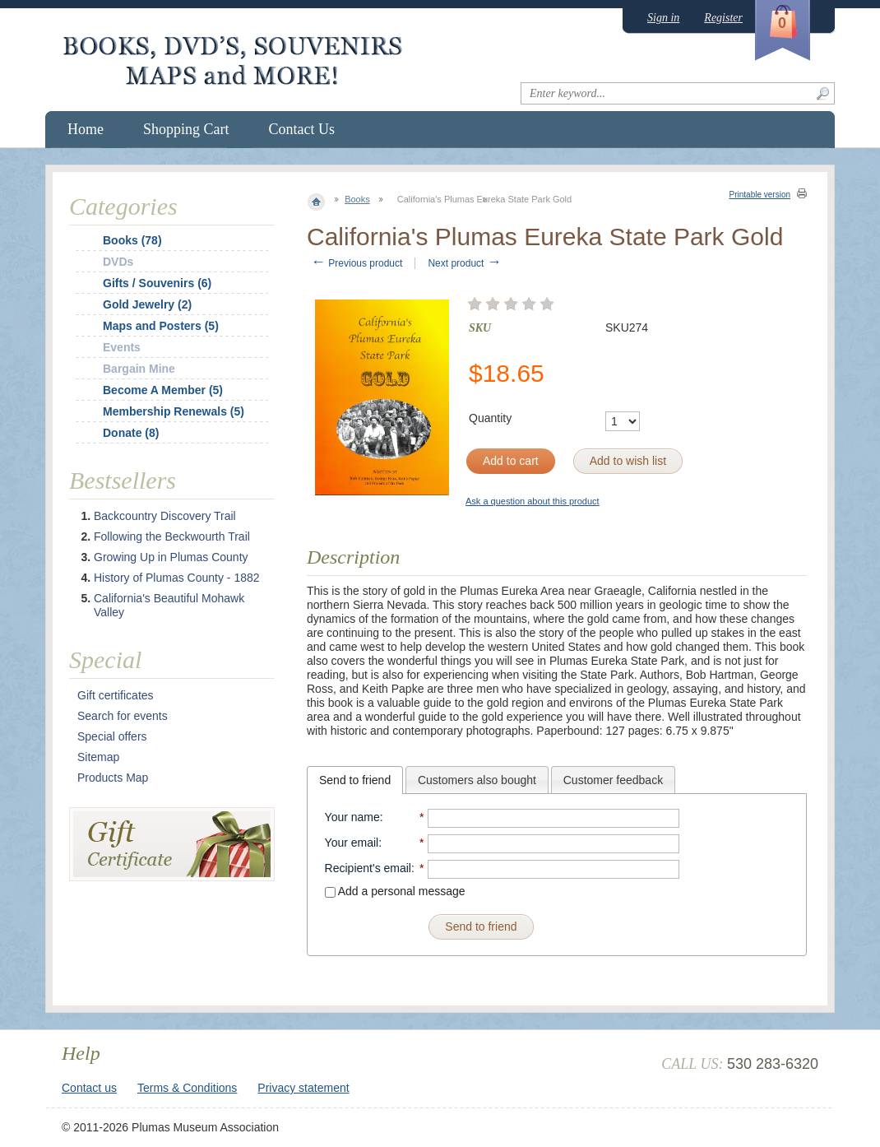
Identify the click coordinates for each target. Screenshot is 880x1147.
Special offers (112, 736)
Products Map (112, 777)
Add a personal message (395, 891)
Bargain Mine (139, 368)
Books (357, 199)
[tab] (355, 780)
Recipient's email (368, 868)
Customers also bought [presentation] (477, 780)
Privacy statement (303, 1087)
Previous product (356, 263)
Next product (464, 263)
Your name (352, 817)
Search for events (122, 715)
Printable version (759, 194)
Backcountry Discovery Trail (165, 515)
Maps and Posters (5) (161, 325)
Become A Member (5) (163, 390)
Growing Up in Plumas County (171, 557)
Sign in (663, 18)
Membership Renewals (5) (173, 411)
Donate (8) (131, 432)
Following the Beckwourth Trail (172, 536)
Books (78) (132, 240)
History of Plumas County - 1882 (177, 577)
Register (723, 18)
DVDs (118, 261)
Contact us (89, 1087)
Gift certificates (115, 695)
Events (122, 347)
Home (85, 129)
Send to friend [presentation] (355, 780)
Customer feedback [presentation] (613, 780)
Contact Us (302, 129)
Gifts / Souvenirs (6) (157, 283)
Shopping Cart (186, 129)
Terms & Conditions (187, 1087)
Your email (352, 842)
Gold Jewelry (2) (147, 304)
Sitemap (98, 757)
